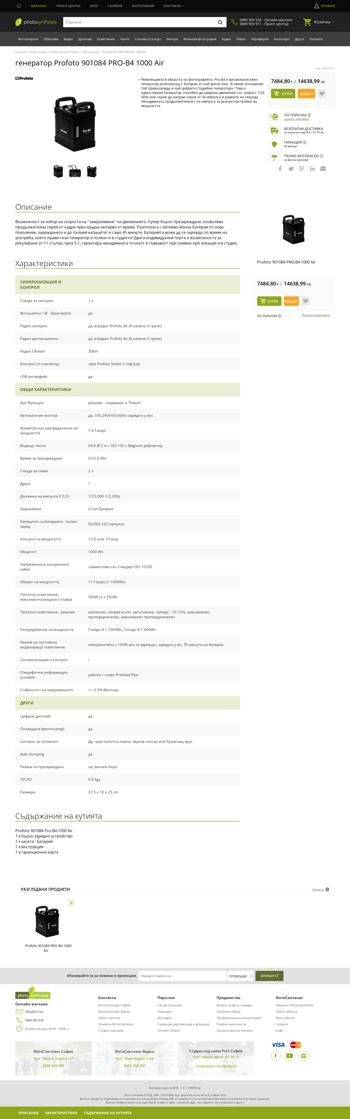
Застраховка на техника (235, 1030)
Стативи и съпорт (148, 39)
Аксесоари (281, 39)
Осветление (106, 39)
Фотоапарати (28, 39)
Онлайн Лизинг (169, 1030)
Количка (322, 22)
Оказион (316, 39)
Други (299, 39)
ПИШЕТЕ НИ (29, 1012)
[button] (280, 171)
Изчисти (318, 889)
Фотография (143, 6)
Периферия (259, 39)
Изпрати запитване (296, 119)
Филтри (172, 39)
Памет (241, 39)
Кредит (306, 93)
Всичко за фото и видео (234, 1005)
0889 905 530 (29, 1020)
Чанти (124, 39)
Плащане (164, 1011)
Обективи (51, 39)
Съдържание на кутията (108, 1112)
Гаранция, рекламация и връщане (184, 1024)
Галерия (115, 6)
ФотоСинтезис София (114, 1005)
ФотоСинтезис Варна (114, 1011)
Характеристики (61, 1112)
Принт (68, 6)
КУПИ (273, 301)
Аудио (226, 39)
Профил (328, 6)
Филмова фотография (199, 39)
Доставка (164, 1018)
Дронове (85, 39)
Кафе (279, 1030)
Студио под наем (111, 1030)
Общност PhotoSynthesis (294, 1005)
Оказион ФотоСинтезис (116, 1024)
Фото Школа (285, 1018)
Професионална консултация (239, 1018)
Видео (68, 39)
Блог (94, 6)
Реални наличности (231, 1024)
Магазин (39, 6)
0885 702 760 (134, 1065)
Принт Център (109, 1018)
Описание (28, 1112)
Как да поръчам (170, 1005)
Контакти (172, 6)
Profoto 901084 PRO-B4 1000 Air (286, 262)
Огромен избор (228, 1011)
